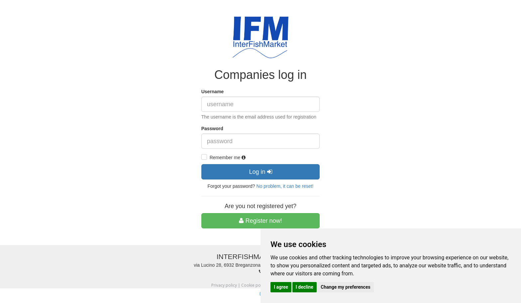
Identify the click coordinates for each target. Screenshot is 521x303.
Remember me (228, 157)
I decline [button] (304, 287)
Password (212, 128)
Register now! (260, 220)
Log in (260, 171)
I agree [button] (281, 287)
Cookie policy (254, 285)
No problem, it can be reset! (285, 186)
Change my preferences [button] (345, 287)
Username (212, 91)
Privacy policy (224, 285)
